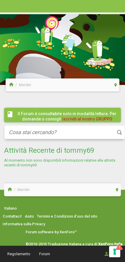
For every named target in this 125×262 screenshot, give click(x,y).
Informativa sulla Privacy (24, 224)
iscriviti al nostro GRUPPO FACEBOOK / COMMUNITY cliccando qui (68, 122)
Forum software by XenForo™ (51, 232)
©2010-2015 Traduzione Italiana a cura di (74, 244)
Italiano (10, 208)
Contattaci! (12, 216)
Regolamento (18, 254)
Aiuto (29, 216)
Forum (44, 254)
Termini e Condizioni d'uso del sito (67, 216)
